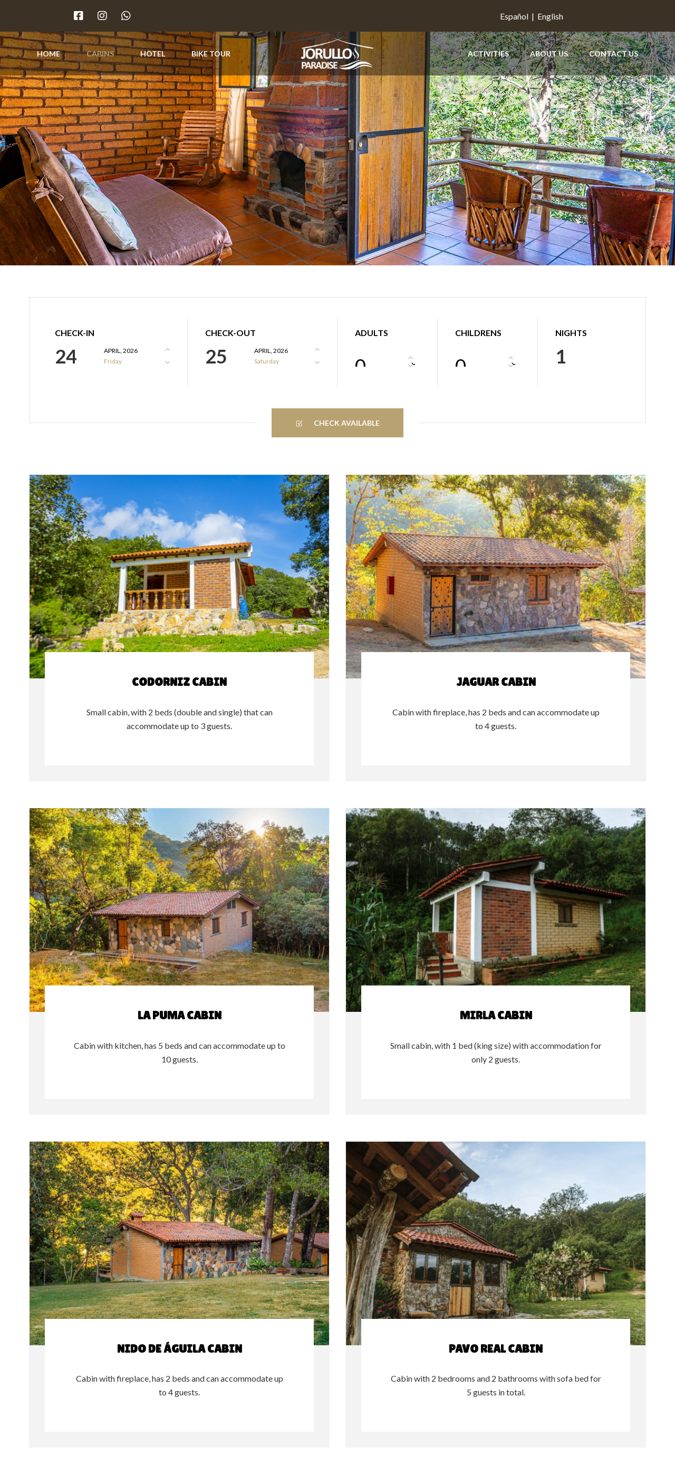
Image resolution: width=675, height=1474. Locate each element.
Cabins (100, 53)
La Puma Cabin (179, 1015)
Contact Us (613, 53)
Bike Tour (210, 53)
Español (514, 16)
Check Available (337, 422)
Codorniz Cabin (179, 681)
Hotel (152, 53)
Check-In (74, 333)
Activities (488, 53)
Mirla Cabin (496, 1015)
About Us (549, 53)
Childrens (478, 333)
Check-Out (230, 333)
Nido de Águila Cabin (179, 1348)
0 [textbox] (360, 360)
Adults (371, 333)
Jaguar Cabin (496, 681)
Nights (571, 333)
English (550, 16)
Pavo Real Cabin (496, 1348)
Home (48, 53)
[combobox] (387, 358)
